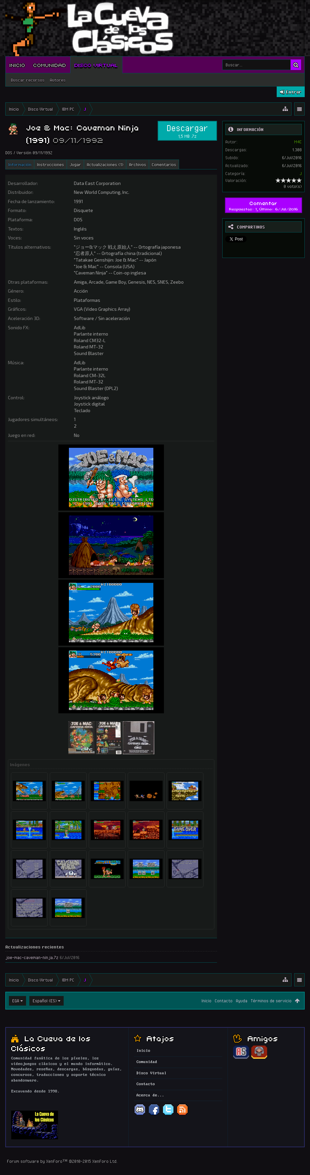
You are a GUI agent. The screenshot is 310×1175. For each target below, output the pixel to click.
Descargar (187, 131)
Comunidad (49, 64)
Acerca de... (150, 1095)
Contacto (223, 1000)
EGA (15, 1000)
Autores (58, 80)
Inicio (17, 64)
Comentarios (164, 164)
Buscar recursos (28, 80)
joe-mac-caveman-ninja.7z (31, 957)
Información (19, 164)
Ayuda (241, 1000)
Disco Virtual (96, 64)
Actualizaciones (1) (105, 164)
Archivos (137, 164)
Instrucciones (50, 164)
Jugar (75, 164)
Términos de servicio (271, 1000)
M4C (298, 141)
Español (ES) (45, 1000)
